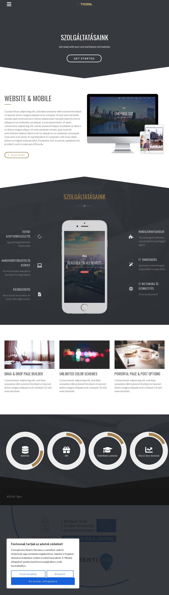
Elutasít (60, 574)
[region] (43, 563)
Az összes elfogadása (43, 581)
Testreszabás (28, 574)
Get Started (84, 58)
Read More (15, 155)
